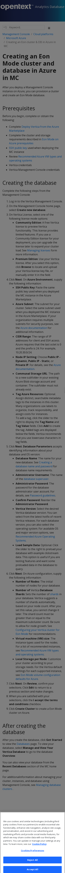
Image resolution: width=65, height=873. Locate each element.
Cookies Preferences (32, 852)
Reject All (32, 862)
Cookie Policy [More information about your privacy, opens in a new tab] (39, 846)
